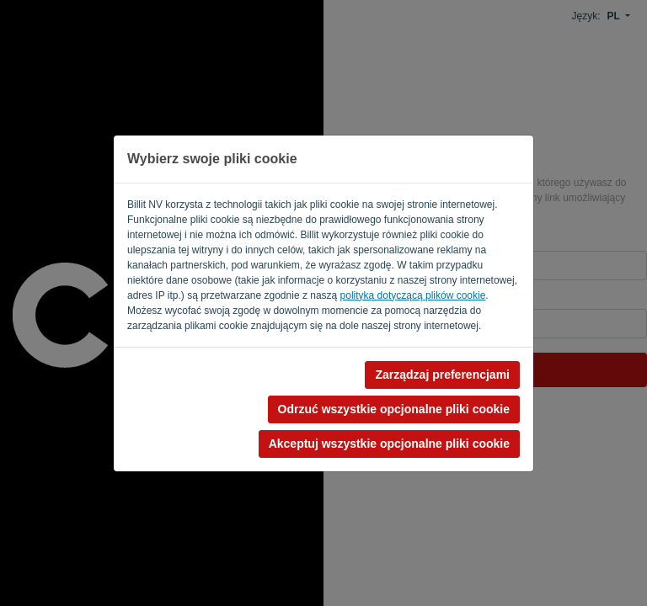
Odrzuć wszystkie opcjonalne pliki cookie (394, 409)
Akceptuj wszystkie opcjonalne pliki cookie (389, 443)
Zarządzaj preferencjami (442, 374)
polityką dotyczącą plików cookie (413, 295)
